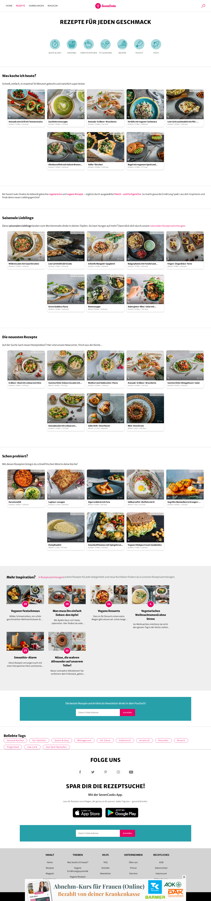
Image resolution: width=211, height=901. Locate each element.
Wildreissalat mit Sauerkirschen (24, 264)
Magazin (53, 5)
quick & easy (62, 740)
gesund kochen (15, 740)
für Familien (39, 740)
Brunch (181, 740)
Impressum (161, 873)
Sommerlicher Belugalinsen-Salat (183, 383)
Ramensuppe (94, 306)
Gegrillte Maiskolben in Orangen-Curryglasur (183, 502)
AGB (161, 862)
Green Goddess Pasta (58, 306)
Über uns (133, 862)
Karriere (133, 873)
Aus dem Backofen (56, 747)
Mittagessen (84, 740)
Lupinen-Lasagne (56, 502)
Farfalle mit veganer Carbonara (142, 121)
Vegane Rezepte (78, 876)
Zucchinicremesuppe (58, 121)
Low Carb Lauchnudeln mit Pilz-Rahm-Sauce (182, 121)
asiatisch (144, 740)
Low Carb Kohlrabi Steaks (60, 264)
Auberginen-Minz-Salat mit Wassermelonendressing (141, 306)
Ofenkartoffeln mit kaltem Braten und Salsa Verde (64, 164)
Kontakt (105, 868)
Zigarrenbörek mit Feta (99, 502)
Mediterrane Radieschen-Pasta (103, 383)
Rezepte (20, 5)
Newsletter (105, 873)
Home (9, 5)
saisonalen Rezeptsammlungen (167, 225)
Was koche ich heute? (77, 862)
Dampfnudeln (54, 545)
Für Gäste (105, 740)
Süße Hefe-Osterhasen (99, 426)
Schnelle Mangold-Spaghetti (101, 264)
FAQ (106, 862)
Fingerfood (13, 747)
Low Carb (32, 747)
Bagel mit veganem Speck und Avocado (142, 164)
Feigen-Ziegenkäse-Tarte (179, 264)
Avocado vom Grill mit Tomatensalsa (26, 121)
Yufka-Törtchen (95, 164)
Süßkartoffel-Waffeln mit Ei (141, 502)
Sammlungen (36, 5)
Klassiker (163, 740)
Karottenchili (15, 502)
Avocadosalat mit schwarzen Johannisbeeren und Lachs (61, 426)
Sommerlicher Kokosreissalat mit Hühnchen (64, 383)
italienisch (125, 740)
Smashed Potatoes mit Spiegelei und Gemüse (105, 545)
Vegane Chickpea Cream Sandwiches (145, 545)
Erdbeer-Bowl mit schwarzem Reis (25, 383)
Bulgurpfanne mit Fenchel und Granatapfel (142, 264)
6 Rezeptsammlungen (51, 577)
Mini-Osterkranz (136, 426)
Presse (133, 868)
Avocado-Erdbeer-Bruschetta (102, 121)
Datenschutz (161, 868)
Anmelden (127, 712)
